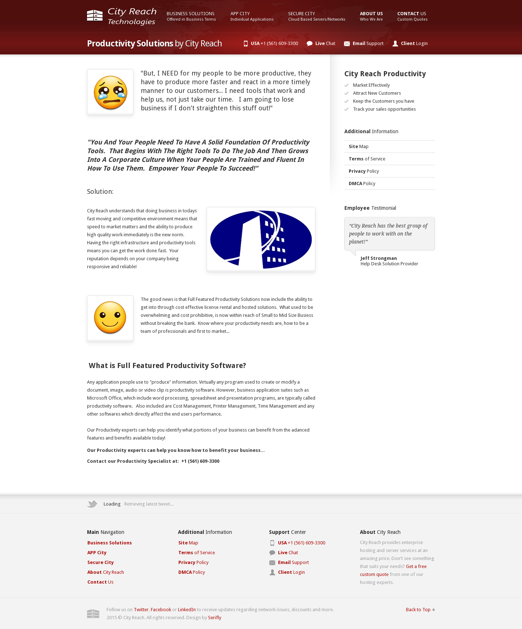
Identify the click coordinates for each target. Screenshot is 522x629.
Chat (325, 43)
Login (414, 43)
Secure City (316, 16)
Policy (364, 171)
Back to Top (418, 609)
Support (368, 43)
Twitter (141, 609)
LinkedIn (187, 609)
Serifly (214, 617)
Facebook (161, 609)
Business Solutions (191, 16)
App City (252, 16)
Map (359, 146)
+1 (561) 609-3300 (274, 43)
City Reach (105, 572)
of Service (367, 159)
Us (412, 16)
